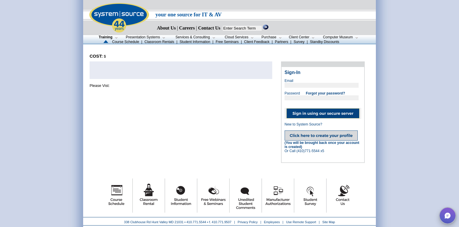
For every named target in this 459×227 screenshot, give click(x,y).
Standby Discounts (324, 42)
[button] (447, 215)
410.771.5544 (196, 222)
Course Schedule (125, 42)
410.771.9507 (221, 222)
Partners (281, 42)
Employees (272, 222)
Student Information (194, 42)
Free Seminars (227, 42)
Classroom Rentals (159, 42)
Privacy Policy (248, 222)
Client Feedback (257, 42)
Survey (299, 42)
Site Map (328, 222)
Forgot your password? (325, 93)
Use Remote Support (301, 222)
